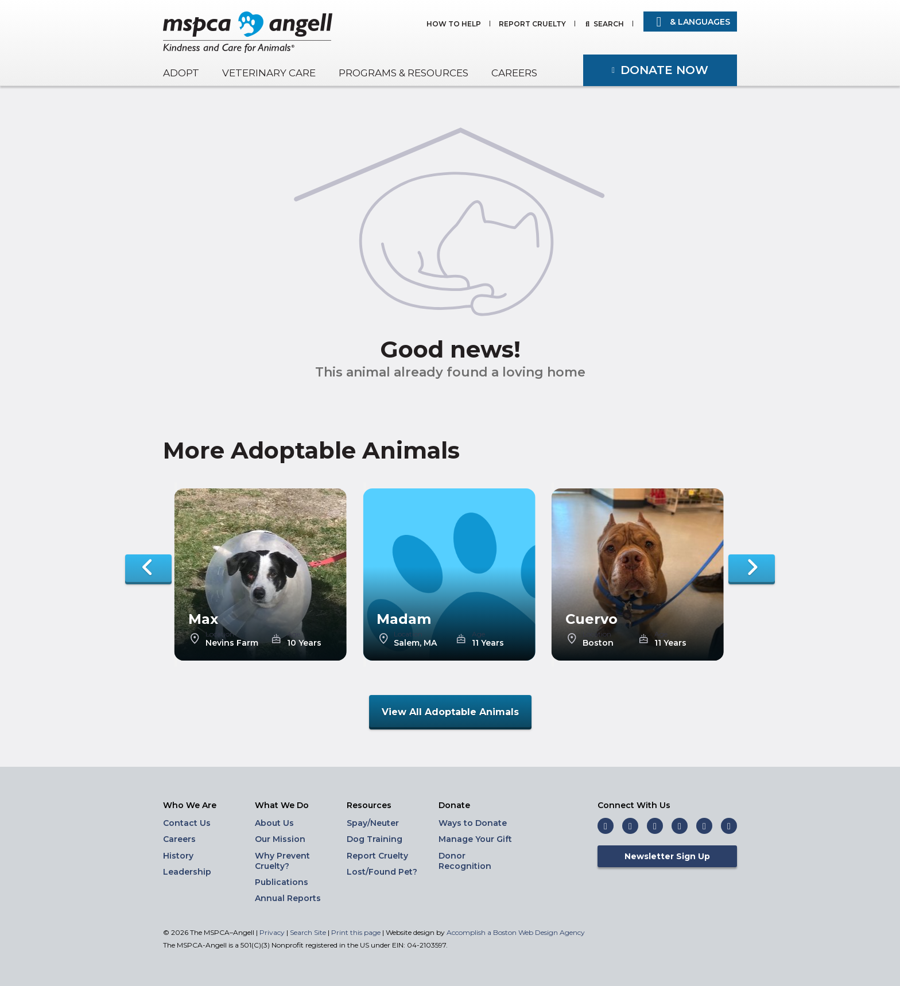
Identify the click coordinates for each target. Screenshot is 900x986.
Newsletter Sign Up (667, 856)
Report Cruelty (532, 24)
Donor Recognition (465, 861)
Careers (514, 73)
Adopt (181, 73)
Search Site (309, 932)
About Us (274, 823)
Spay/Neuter (373, 823)
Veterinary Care (269, 73)
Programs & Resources (403, 73)
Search (608, 24)
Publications (281, 882)
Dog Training (374, 839)
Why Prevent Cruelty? (282, 861)
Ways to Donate (473, 823)
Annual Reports (288, 898)
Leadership (187, 872)
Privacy (272, 932)
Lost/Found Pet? (382, 872)
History (178, 856)
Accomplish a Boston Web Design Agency (516, 932)
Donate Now (664, 70)
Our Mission (280, 839)
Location (219, 634)
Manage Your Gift (475, 839)
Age (293, 634)
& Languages (690, 22)
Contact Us (187, 823)
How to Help (453, 24)
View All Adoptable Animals (450, 711)
